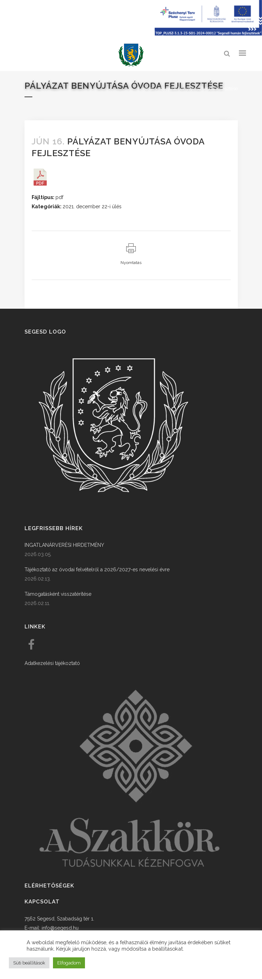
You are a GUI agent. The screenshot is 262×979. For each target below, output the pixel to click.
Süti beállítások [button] (29, 963)
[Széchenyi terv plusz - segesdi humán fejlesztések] (208, 34)
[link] (131, 55)
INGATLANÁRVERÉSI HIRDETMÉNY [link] (64, 545)
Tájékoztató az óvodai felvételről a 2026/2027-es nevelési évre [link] (97, 569)
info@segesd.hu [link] (60, 928)
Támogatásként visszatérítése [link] (58, 594)
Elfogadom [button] (69, 963)
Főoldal (146, 88)
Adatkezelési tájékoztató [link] (52, 663)
